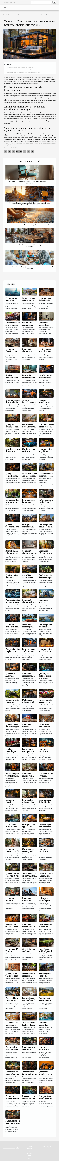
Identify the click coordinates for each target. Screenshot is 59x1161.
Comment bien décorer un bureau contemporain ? (29, 1050)
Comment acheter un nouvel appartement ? (45, 603)
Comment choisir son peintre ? (43, 751)
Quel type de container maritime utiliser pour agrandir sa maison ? (24, 73)
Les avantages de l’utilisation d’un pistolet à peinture (45, 803)
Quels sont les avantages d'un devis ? (28, 851)
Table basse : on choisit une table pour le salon (29, 876)
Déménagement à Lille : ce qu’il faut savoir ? (46, 527)
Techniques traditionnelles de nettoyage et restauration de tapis (30, 225)
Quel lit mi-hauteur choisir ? (10, 676)
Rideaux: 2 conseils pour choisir (44, 900)
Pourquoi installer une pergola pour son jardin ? (44, 403)
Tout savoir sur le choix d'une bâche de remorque (28, 1026)
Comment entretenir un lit (12, 850)
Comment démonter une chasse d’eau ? (11, 626)
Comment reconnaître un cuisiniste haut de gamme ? (28, 928)
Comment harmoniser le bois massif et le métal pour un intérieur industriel (29, 246)
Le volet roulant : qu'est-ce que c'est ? (29, 651)
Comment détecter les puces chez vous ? (29, 728)
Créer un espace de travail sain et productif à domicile (12, 403)
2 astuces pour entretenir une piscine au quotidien (28, 1100)
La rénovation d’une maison (45, 725)
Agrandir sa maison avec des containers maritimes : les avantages (24, 70)
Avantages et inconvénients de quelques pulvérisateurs (45, 1001)
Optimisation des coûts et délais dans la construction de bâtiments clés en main (29, 204)
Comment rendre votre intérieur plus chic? (28, 777)
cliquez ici (15, 99)
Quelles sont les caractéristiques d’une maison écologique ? (46, 579)
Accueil (5, 15)
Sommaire (9, 64)
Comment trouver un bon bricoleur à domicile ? (12, 1100)
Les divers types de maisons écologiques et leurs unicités (12, 452)
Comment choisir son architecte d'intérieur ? (44, 852)
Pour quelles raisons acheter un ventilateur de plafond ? (29, 803)
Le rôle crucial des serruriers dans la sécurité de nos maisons (45, 379)
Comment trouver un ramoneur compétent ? (27, 901)
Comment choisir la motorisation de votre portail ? (12, 803)
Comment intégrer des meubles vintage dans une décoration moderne (29, 182)
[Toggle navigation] (5, 7)
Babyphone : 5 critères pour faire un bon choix (11, 554)
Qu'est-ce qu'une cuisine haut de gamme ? (46, 502)
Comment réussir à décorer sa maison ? (10, 901)
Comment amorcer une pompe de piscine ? (28, 677)
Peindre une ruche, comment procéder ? (12, 926)
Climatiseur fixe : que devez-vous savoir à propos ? (12, 503)
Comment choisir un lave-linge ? (29, 602)
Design (29, 1146)
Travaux (29, 1149)
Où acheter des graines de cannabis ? (28, 976)
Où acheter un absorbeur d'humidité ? (11, 1025)
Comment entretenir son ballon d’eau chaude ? (45, 1050)
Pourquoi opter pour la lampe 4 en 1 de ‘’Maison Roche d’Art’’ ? (12, 777)
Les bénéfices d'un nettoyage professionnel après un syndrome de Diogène (30, 268)
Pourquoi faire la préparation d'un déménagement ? (46, 652)
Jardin (29, 1156)
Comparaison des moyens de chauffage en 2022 (45, 1100)
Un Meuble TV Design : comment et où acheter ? (12, 952)
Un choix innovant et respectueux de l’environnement (20, 67)
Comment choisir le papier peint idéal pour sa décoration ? (29, 554)
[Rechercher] (41, 2)
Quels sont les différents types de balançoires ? (12, 726)
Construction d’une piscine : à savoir (12, 826)
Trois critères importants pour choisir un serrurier (29, 1075)
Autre (9, 15)
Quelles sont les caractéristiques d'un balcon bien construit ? (12, 877)
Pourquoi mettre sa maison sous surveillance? (12, 602)
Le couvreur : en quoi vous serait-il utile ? (46, 476)
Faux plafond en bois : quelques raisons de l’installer (12, 1124)
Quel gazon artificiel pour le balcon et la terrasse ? (46, 952)
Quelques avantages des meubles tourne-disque (12, 428)
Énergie (29, 1153)
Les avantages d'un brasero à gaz (45, 826)
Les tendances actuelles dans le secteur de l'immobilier (46, 352)
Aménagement (29, 1151)
